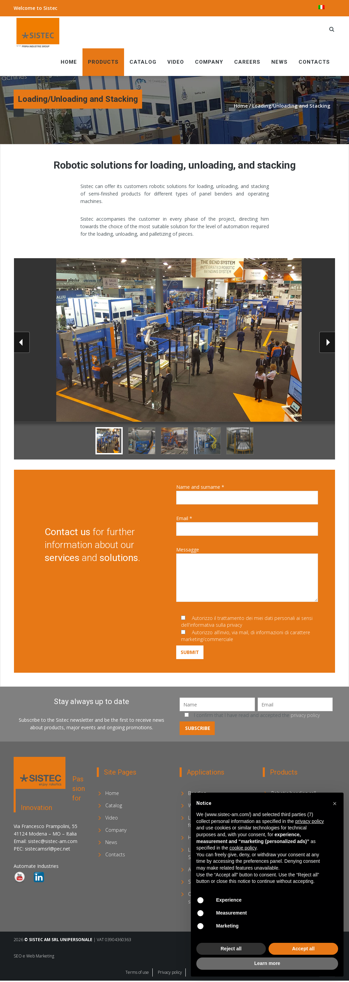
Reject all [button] (231, 948)
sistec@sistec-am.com (52, 841)
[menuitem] (321, 7)
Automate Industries (36, 866)
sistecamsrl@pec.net (47, 848)
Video (175, 62)
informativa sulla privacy (216, 625)
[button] (334, 803)
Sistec (50, 8)
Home (69, 62)
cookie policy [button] (242, 848)
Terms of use (137, 972)
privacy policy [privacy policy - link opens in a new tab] (309, 821)
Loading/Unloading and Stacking (291, 106)
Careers (247, 62)
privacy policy (305, 715)
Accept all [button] (303, 948)
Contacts (314, 62)
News (279, 62)
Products (103, 62)
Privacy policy (170, 972)
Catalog (143, 62)
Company (209, 62)
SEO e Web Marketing (34, 956)
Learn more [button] (267, 963)
